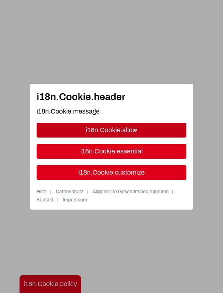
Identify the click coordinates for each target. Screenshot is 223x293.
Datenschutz (69, 192)
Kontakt (45, 200)
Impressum (75, 200)
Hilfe (41, 192)
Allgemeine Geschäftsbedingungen (131, 192)
